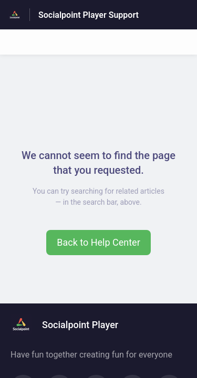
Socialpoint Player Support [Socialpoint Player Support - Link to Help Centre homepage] (88, 15)
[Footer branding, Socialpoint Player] (70, 324)
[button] (98, 242)
